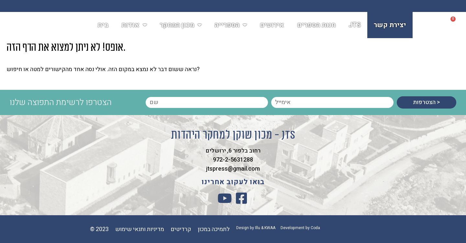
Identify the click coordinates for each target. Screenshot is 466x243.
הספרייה (231, 26)
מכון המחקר (181, 26)
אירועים (272, 26)
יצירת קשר (390, 26)
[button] (434, 26)
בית (102, 26)
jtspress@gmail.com (233, 168)
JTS (355, 26)
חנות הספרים (316, 26)
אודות (134, 26)
